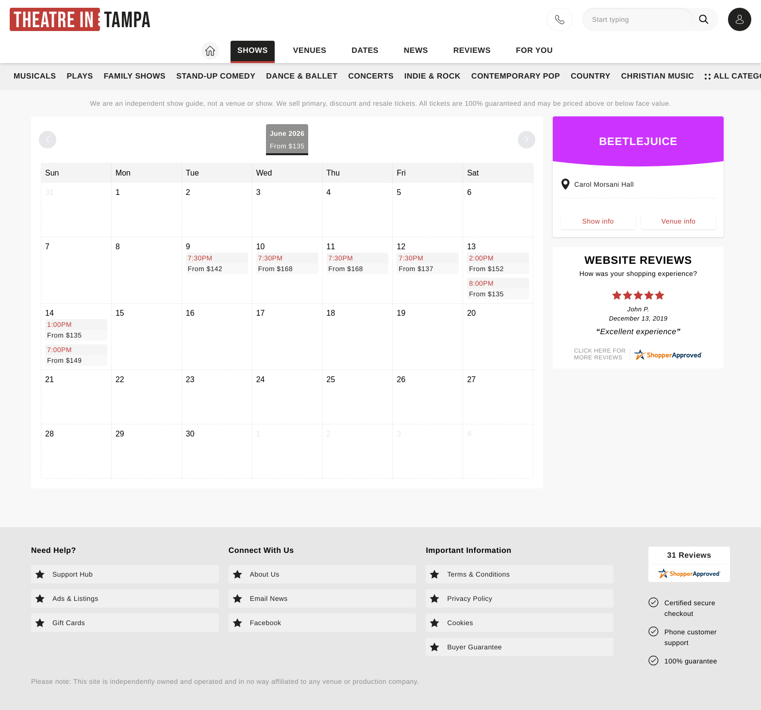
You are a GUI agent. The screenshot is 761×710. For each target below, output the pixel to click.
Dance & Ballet (301, 76)
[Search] (705, 19)
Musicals (35, 76)
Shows (252, 51)
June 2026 (287, 140)
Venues (310, 51)
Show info (598, 221)
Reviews (472, 51)
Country (591, 76)
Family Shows (135, 76)
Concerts (371, 76)
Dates (365, 51)
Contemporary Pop (515, 76)
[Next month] (526, 139)
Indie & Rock (432, 76)
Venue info (678, 221)
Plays (79, 76)
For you (534, 51)
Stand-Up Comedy (215, 76)
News (416, 51)
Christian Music (657, 76)
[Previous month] (47, 139)
